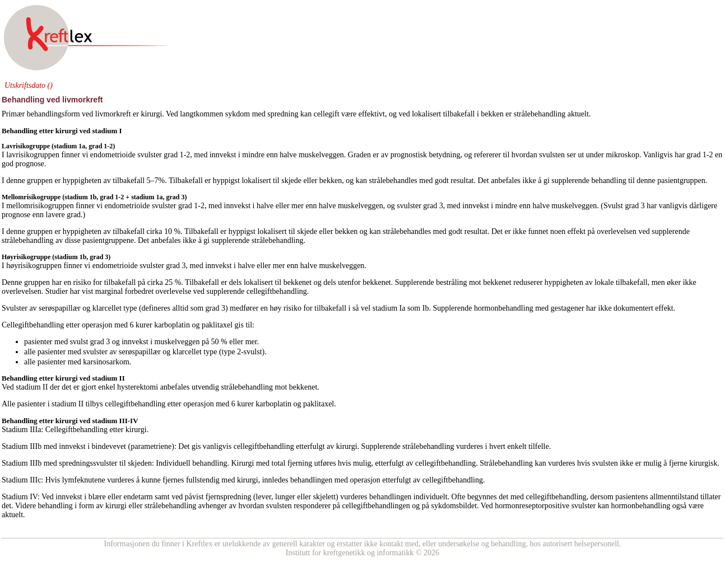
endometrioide (113, 155)
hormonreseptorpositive (532, 506)
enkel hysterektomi (128, 387)
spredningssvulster (88, 463)
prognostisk (409, 155)
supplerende (570, 180)
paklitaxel (217, 325)
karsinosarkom (106, 362)
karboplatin (172, 325)
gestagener (567, 308)
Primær (13, 114)
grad (171, 155)
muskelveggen (360, 206)
